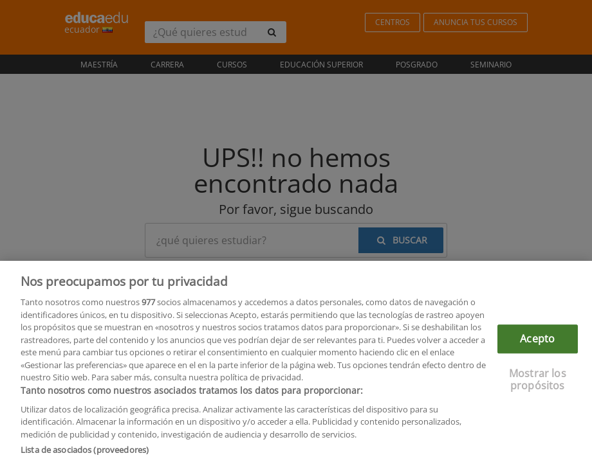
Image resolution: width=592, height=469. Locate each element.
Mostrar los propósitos (537, 382)
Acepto (537, 341)
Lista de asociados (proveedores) (85, 453)
